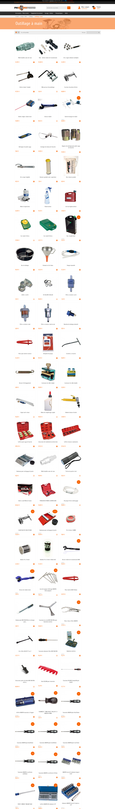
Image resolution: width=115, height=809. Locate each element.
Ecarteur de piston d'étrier (46, 85)
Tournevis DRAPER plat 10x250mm (24, 550)
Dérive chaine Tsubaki (90, 56)
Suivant (98, 769)
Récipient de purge (90, 257)
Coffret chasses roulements (46, 343)
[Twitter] (40, 801)
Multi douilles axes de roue (24, 56)
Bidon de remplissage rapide (46, 314)
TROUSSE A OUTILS (68, 490)
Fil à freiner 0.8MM (68, 401)
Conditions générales (41, 792)
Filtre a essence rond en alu (24, 257)
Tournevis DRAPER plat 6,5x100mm (68, 550)
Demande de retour (41, 788)
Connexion (84, 8)
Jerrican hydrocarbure (46, 172)
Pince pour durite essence (68, 257)
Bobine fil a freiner (90, 401)
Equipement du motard (36, 13)
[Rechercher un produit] (56, 7)
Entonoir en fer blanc (68, 200)
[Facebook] (36, 801)
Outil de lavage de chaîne (24, 114)
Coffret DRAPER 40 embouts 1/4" (24, 609)
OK (69, 7)
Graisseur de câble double (90, 286)
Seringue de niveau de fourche (68, 114)
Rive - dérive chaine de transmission (46, 56)
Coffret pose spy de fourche (91, 314)
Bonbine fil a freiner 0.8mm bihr (24, 430)
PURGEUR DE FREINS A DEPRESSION (68, 373)
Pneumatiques (59, 13)
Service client (74, 790)
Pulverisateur (24, 172)
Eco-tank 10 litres (90, 172)
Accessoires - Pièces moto (22, 13)
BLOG (66, 13)
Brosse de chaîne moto (68, 430)
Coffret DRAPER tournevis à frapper (68, 520)
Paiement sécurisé (40, 790)
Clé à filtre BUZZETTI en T (24, 490)
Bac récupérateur (24, 200)
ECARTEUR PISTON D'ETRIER (24, 401)
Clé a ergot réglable (24, 143)
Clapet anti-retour (24, 314)
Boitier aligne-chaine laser (68, 85)
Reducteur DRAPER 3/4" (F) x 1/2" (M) (90, 699)
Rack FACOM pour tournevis (24, 520)
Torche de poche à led (24, 373)
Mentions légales (75, 786)
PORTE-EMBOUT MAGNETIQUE (90, 579)
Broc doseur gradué (68, 143)
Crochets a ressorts (24, 286)
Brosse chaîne (90, 85)
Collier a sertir (24, 229)
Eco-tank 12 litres (68, 172)
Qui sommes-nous (75, 788)
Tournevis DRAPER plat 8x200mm (46, 550)
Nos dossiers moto (58, 792)
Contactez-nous (75, 792)
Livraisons (39, 786)
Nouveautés (57, 788)
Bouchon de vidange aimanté (46, 257)
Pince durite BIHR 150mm (24, 460)
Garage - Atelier (49, 13)
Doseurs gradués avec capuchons (46, 143)
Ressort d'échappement (46, 286)
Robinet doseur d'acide (68, 314)
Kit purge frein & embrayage (90, 373)
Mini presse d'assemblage (24, 85)
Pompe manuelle (90, 200)
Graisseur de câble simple (68, 286)
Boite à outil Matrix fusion (46, 373)
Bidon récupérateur (90, 143)
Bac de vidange (46, 200)
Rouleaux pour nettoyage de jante (68, 343)
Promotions (57, 786)
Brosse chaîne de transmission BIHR (46, 430)
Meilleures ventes (58, 790)
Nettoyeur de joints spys (46, 114)
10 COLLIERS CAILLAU (46, 229)
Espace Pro (90, 793)
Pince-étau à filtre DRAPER (90, 460)
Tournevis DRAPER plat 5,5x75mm (90, 550)
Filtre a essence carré (68, 229)
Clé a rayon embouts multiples (68, 56)
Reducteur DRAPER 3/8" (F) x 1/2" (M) (68, 699)
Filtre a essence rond (90, 229)
